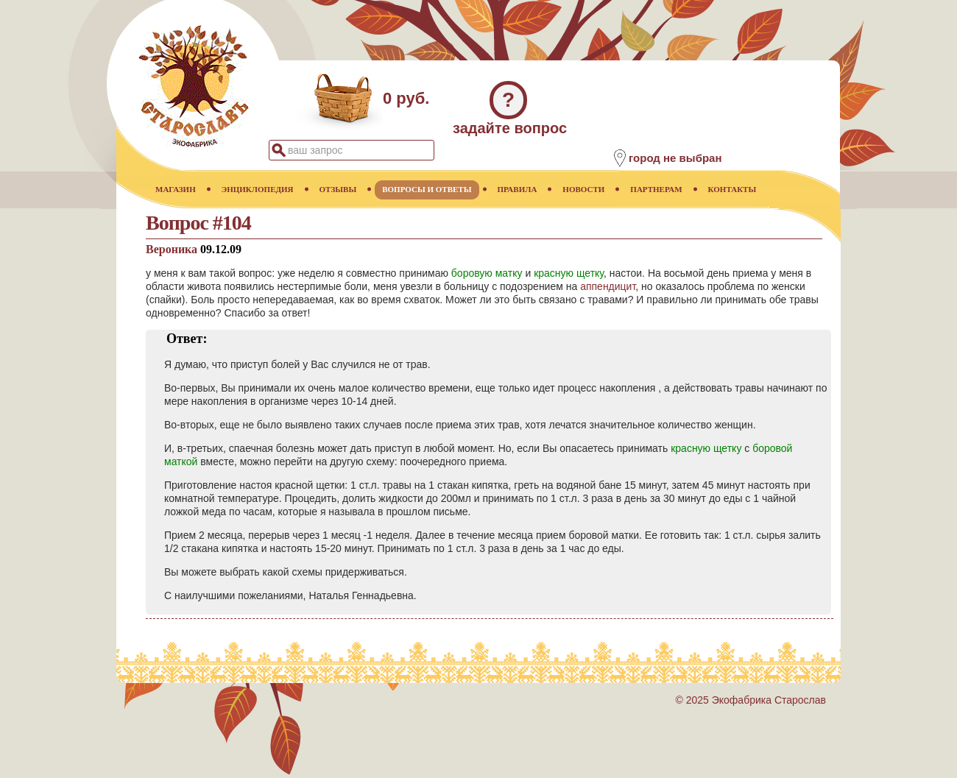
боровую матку (487, 273)
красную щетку (569, 273)
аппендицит (607, 286)
